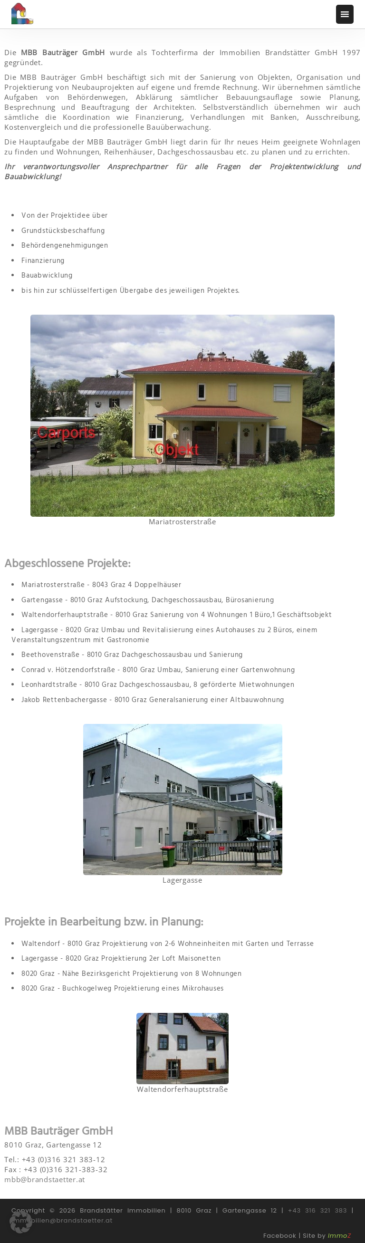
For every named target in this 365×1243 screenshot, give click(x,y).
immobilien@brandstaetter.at (62, 1220)
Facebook (279, 1235)
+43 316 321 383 (317, 1210)
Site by (327, 1235)
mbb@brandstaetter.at (44, 1179)
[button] (21, 1222)
